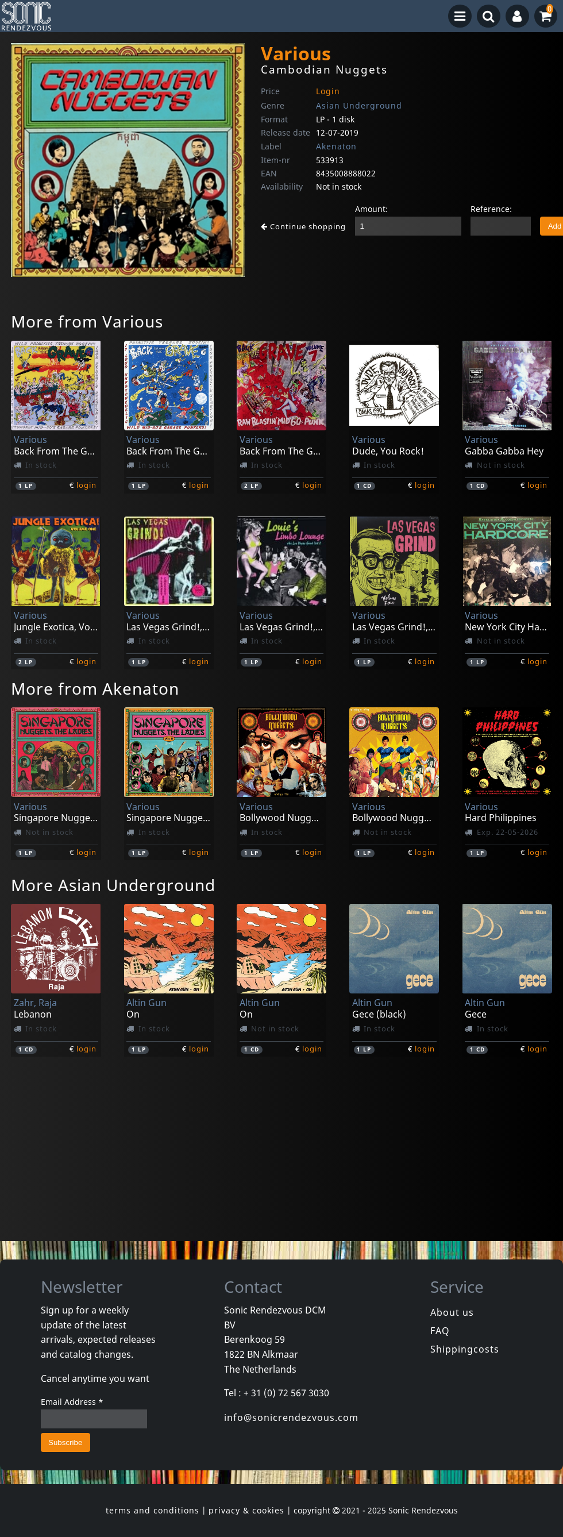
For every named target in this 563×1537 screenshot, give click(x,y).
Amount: (371, 208)
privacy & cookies (246, 1510)
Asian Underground (359, 105)
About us (452, 1312)
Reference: (491, 208)
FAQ (440, 1330)
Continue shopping (303, 226)
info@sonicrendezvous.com (291, 1417)
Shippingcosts (464, 1349)
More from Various (87, 321)
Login (328, 91)
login (86, 485)
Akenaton (336, 146)
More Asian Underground (113, 885)
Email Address (72, 1401)
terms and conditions (152, 1510)
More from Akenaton (95, 688)
